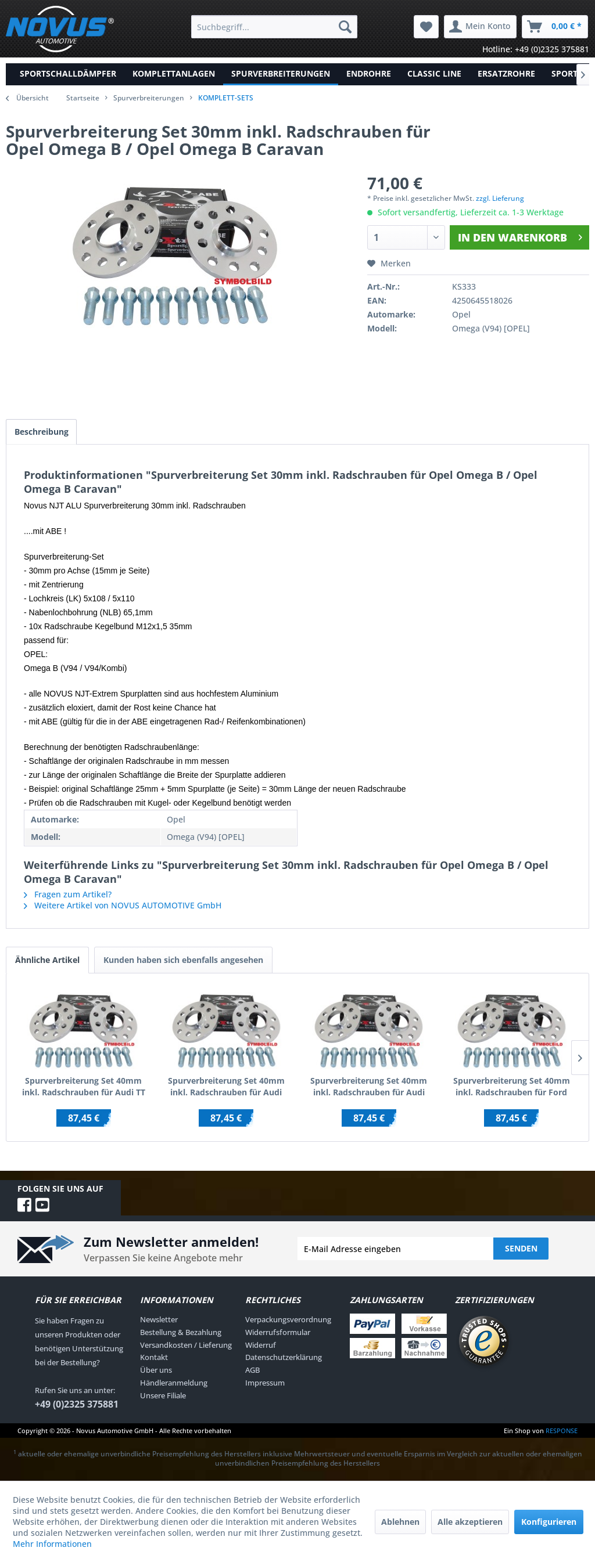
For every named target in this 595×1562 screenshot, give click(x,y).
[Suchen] (345, 26)
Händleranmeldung (173, 1384)
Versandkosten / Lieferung (186, 1346)
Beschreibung (42, 432)
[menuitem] (274, 26)
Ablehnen (400, 1521)
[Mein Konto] (480, 26)
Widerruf (260, 1346)
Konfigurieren (548, 1521)
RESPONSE (562, 1431)
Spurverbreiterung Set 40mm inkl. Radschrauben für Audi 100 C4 (368, 1087)
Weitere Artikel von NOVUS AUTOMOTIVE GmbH (122, 906)
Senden (521, 1249)
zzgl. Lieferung (500, 198)
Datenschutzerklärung (283, 1358)
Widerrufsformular (277, 1333)
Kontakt (154, 1358)
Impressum (265, 1384)
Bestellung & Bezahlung (180, 1333)
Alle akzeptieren (470, 1521)
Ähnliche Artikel (47, 960)
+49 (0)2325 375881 (77, 1405)
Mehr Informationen (52, 1543)
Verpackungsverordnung (288, 1320)
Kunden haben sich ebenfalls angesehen (183, 960)
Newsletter (159, 1320)
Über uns (156, 1371)
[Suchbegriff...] (274, 26)
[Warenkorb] (555, 26)
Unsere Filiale (163, 1396)
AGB (252, 1371)
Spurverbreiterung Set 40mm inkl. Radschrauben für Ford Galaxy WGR (511, 1087)
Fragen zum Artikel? (68, 895)
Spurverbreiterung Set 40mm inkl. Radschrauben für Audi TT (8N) (83, 1087)
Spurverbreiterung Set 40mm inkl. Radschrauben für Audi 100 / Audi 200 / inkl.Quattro (226, 1087)
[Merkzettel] (426, 26)
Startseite (82, 98)
